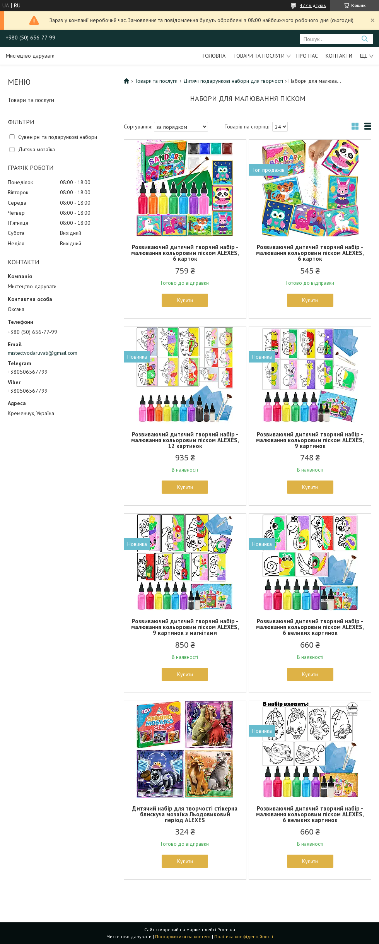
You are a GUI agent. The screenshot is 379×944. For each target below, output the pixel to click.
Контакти (339, 55)
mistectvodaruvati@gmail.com (42, 352)
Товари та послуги (259, 55)
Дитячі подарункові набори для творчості (233, 81)
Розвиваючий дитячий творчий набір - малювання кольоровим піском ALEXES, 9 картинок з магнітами (185, 627)
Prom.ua (226, 929)
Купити (185, 300)
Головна (214, 55)
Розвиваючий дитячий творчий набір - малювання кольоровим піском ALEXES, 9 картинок (310, 440)
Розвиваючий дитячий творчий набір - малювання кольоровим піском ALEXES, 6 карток (185, 253)
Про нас (307, 55)
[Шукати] (364, 39)
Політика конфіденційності (243, 936)
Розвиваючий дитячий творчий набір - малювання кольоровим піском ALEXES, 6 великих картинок (310, 627)
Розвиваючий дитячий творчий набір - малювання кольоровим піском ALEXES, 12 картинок (185, 440)
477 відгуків (313, 5)
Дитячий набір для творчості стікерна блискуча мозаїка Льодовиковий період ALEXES (184, 814)
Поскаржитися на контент (183, 936)
